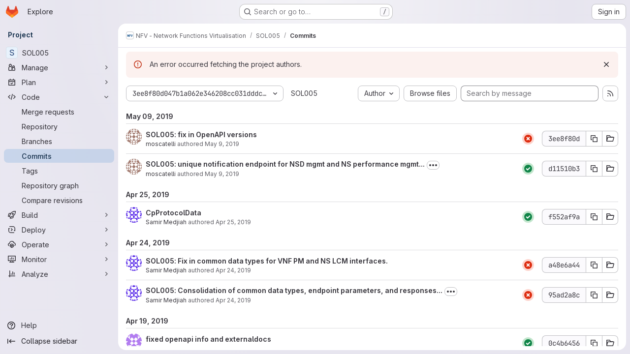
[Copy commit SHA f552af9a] (594, 217)
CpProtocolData (173, 212)
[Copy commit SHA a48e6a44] (594, 265)
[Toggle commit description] (433, 165)
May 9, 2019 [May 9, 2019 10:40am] (222, 144)
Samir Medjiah (166, 222)
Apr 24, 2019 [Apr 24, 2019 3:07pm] (233, 300)
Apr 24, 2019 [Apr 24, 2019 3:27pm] (233, 270)
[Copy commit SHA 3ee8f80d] (594, 139)
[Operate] (59, 244)
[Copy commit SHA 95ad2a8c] (594, 295)
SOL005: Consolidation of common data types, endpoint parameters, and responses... (294, 290)
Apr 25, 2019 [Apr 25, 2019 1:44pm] (233, 222)
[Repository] (59, 126)
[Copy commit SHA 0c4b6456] (594, 343)
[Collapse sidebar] (59, 341)
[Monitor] (59, 259)
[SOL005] (59, 52)
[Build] (59, 215)
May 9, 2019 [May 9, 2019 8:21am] (222, 173)
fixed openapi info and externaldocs (208, 339)
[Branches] (59, 141)
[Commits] (59, 156)
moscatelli (161, 144)
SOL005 (304, 93)
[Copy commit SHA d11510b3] (594, 169)
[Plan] (59, 82)
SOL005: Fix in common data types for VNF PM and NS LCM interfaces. (267, 261)
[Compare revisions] (59, 200)
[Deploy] (59, 229)
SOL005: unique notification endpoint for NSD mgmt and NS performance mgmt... (285, 164)
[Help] (59, 325)
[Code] (59, 97)
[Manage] (59, 67)
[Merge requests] (59, 111)
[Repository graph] (59, 185)
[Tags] (59, 170)
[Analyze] (59, 274)
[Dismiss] (606, 64)
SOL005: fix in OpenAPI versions (201, 134)
